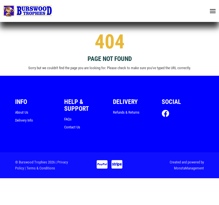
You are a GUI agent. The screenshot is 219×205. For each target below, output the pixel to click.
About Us (21, 113)
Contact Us (72, 128)
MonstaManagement (189, 169)
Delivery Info (24, 121)
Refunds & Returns (126, 113)
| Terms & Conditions (40, 169)
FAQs (68, 120)
